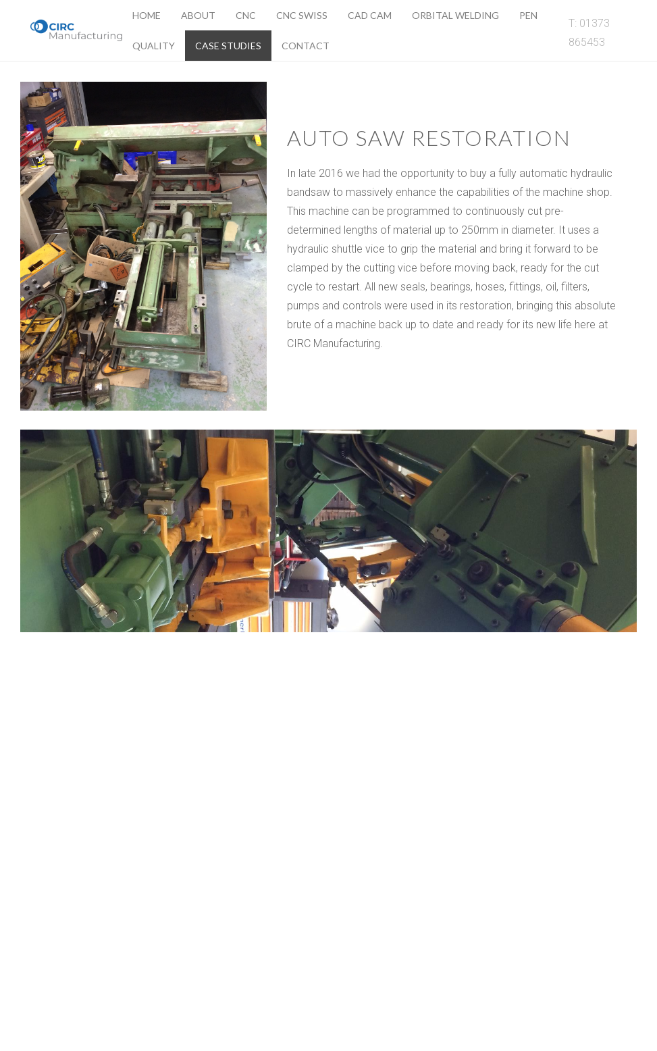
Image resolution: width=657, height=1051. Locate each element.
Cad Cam (370, 15)
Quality (153, 45)
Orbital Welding (455, 15)
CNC (246, 15)
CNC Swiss (301, 15)
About (198, 15)
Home (146, 15)
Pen (528, 15)
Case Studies (228, 45)
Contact (306, 45)
